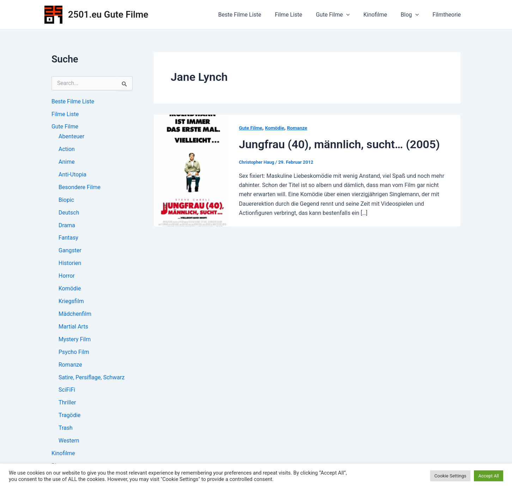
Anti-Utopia (72, 174)
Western (69, 441)
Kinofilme (381, 14)
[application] (354, 15)
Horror (67, 276)
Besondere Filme (79, 187)
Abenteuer (71, 136)
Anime (67, 162)
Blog (413, 15)
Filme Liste (299, 14)
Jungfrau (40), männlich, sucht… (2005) (342, 144)
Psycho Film (74, 352)
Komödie (70, 289)
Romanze (70, 365)
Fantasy (68, 238)
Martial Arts (73, 327)
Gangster (70, 251)
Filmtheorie (448, 14)
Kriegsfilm (71, 302)
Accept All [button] (488, 475)
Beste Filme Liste (252, 14)
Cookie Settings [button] (450, 475)
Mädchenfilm (75, 314)
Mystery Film (75, 340)
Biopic (66, 200)
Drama (67, 225)
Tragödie (69, 416)
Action (67, 149)
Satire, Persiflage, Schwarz (91, 378)
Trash (66, 429)
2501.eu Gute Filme (108, 14)
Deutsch (69, 213)
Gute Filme (341, 15)
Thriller (67, 403)
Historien (70, 263)
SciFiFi (67, 390)
